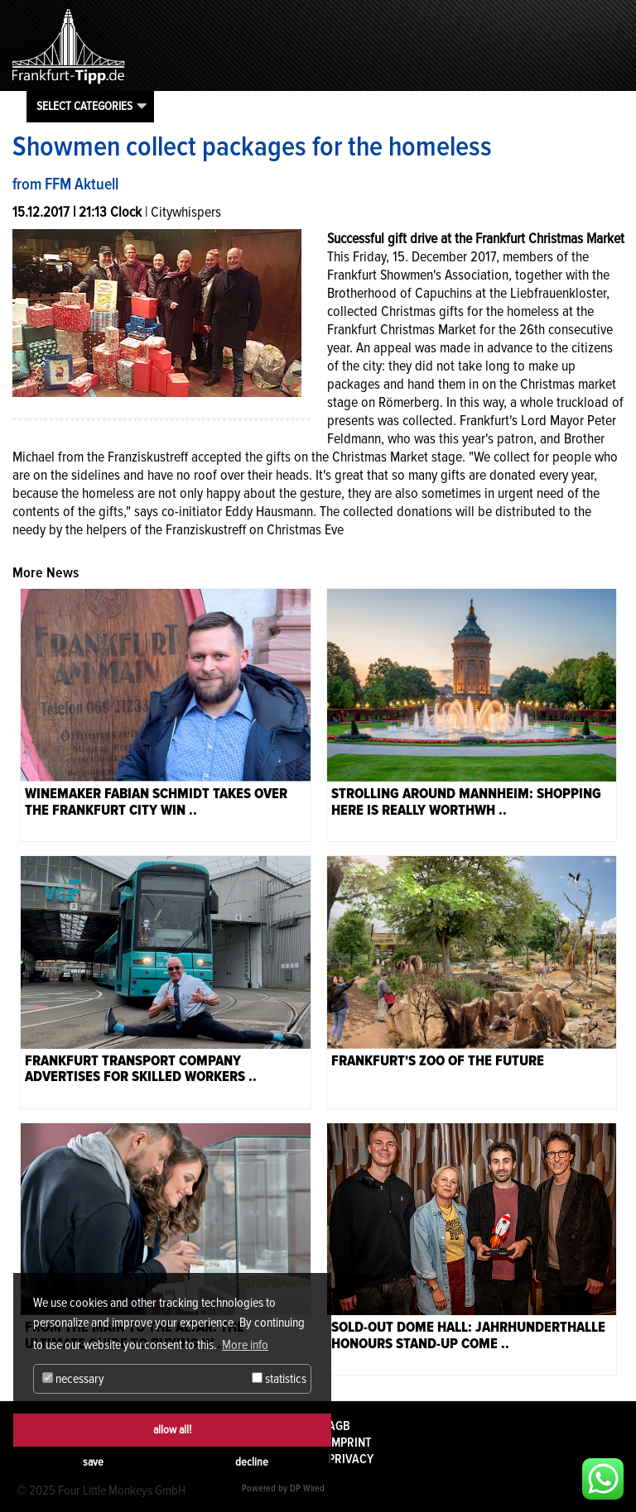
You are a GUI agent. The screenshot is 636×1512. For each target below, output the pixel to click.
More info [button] (245, 1345)
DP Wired (307, 1488)
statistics (279, 1379)
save (93, 1462)
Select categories (84, 105)
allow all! (172, 1430)
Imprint (349, 1442)
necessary (73, 1379)
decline (251, 1462)
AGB (339, 1426)
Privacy (350, 1459)
